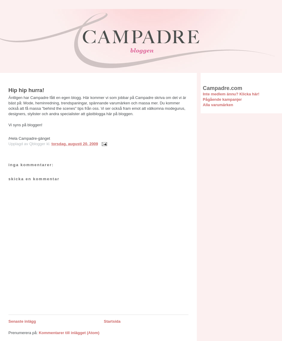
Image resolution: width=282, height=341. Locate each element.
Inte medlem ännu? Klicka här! (231, 94)
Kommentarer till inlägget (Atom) (69, 333)
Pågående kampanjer (222, 99)
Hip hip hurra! (26, 90)
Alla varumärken (218, 105)
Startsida (112, 321)
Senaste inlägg (22, 321)
